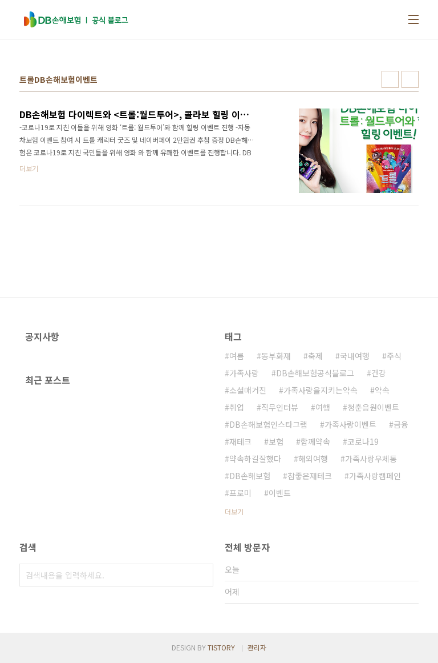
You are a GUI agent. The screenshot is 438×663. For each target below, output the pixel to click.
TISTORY (221, 647)
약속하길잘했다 (255, 458)
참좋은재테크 (309, 475)
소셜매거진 (247, 390)
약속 (382, 390)
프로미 (240, 493)
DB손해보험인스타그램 (268, 424)
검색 (202, 575)
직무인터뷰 (279, 407)
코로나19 (363, 441)
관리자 (257, 647)
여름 (236, 355)
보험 (276, 441)
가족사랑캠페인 (375, 475)
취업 (236, 407)
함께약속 (315, 441)
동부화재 (276, 355)
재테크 (240, 441)
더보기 (234, 511)
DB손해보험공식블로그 (315, 373)
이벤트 (280, 493)
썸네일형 (390, 79)
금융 (401, 424)
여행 (322, 407)
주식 (394, 355)
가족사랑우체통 (371, 458)
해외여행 (313, 458)
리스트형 (410, 79)
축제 (315, 355)
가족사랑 (244, 373)
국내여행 (355, 355)
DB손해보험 (249, 475)
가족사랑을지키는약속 (320, 390)
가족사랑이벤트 (350, 424)
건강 (378, 373)
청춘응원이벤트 (373, 407)
